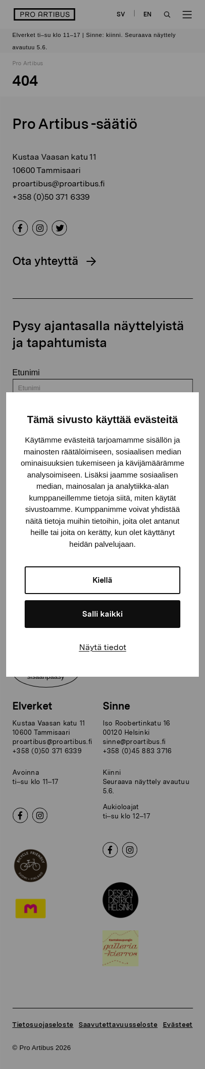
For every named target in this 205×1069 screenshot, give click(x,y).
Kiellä (102, 580)
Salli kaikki (102, 614)
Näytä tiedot (102, 647)
